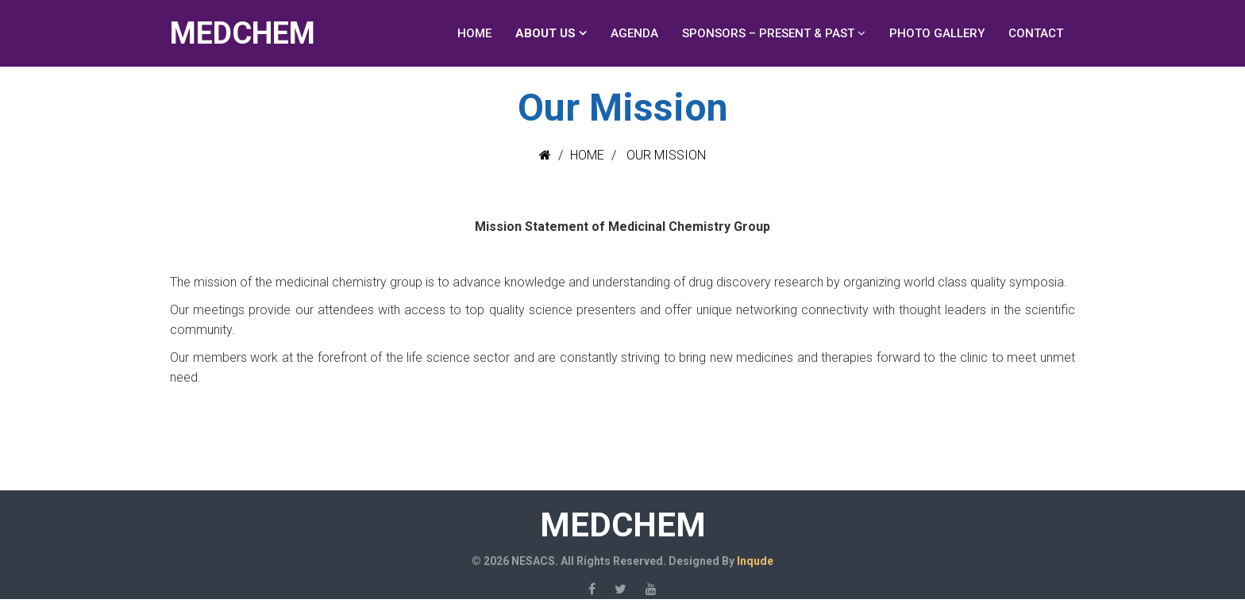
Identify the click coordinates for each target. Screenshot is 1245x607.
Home (474, 33)
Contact (1035, 33)
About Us (545, 33)
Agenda (634, 33)
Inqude (755, 561)
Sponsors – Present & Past (768, 33)
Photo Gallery (937, 33)
